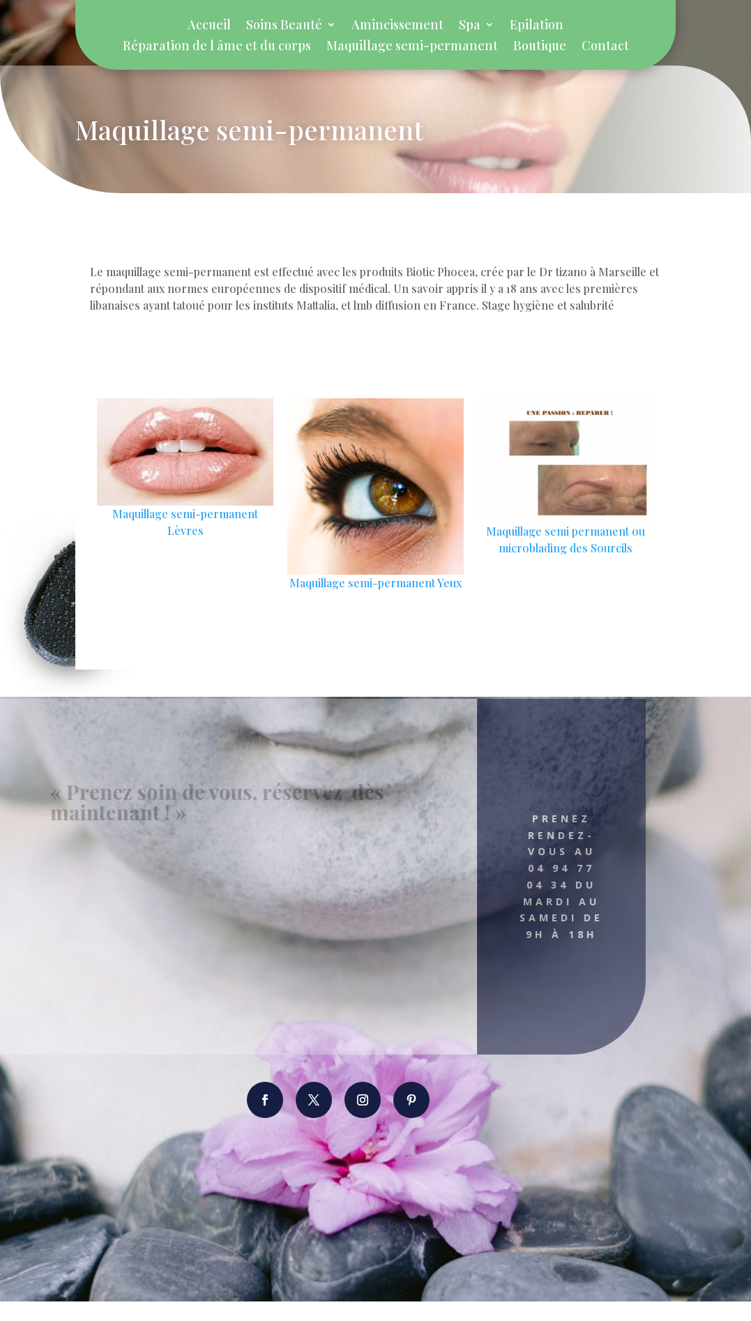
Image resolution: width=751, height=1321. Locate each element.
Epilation (536, 26)
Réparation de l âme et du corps (217, 47)
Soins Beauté (284, 26)
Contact (605, 47)
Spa (469, 26)
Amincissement (397, 26)
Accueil (209, 26)
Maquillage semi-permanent (412, 47)
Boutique (539, 47)
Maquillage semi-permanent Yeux (375, 602)
